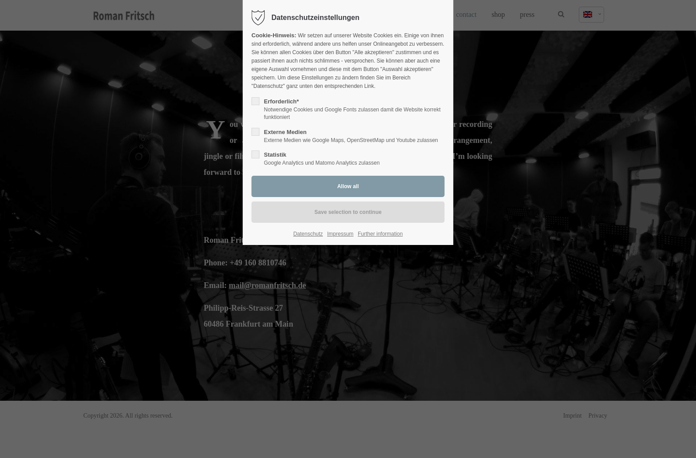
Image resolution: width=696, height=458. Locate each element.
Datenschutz (308, 234)
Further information (380, 234)
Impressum (340, 234)
